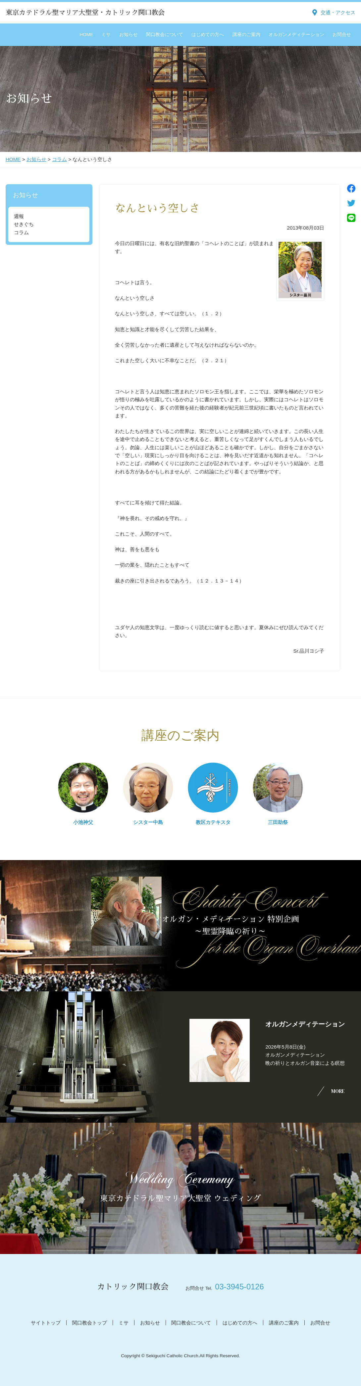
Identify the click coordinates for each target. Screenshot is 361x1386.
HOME (86, 34)
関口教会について (164, 34)
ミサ (106, 34)
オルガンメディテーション (296, 34)
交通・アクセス (338, 12)
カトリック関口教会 (133, 1287)
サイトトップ (46, 1322)
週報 (19, 216)
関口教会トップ (89, 1322)
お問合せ (342, 34)
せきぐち (24, 224)
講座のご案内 (246, 34)
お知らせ (128, 34)
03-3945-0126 (239, 1286)
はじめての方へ (207, 34)
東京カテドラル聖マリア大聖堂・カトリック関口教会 (85, 12)
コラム (59, 159)
